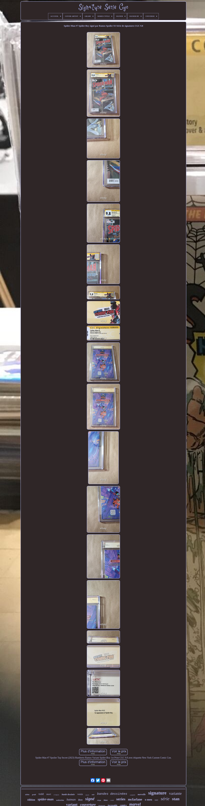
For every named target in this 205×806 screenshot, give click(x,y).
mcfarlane (135, 799)
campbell (132, 795)
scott (112, 800)
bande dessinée (68, 794)
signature (157, 793)
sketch (87, 795)
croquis (56, 795)
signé (90, 798)
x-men (148, 799)
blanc (106, 800)
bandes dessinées (112, 794)
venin (80, 794)
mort (48, 794)
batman (71, 799)
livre (80, 800)
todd (41, 794)
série (165, 798)
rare (156, 800)
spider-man (45, 799)
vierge (99, 800)
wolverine (60, 800)
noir (93, 795)
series (120, 799)
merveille (142, 794)
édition (31, 799)
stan (176, 798)
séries (27, 795)
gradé (34, 795)
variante (175, 793)
